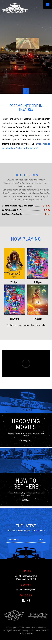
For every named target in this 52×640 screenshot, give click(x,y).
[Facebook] (23, 600)
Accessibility (26, 633)
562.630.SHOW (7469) (26, 589)
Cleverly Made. (27, 630)
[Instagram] (28, 600)
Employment (42, 630)
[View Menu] (47, 4)
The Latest (26, 525)
